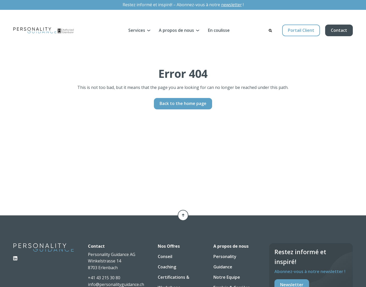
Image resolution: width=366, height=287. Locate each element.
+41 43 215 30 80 (104, 278)
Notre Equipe (226, 277)
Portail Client (301, 30)
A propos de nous (176, 30)
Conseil (165, 256)
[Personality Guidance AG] (43, 30)
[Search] (270, 30)
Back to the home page (183, 103)
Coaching (167, 267)
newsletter (231, 4)
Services (136, 30)
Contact (339, 30)
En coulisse (219, 30)
